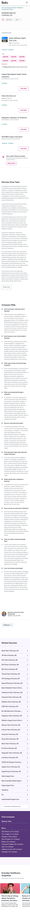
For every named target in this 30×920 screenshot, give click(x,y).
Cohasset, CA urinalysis (9, 852)
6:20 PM (5, 61)
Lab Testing (8, 7)
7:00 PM (21, 61)
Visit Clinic (23, 88)
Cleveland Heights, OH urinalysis (12, 844)
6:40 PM (13, 61)
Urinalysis (14, 7)
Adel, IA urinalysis (7, 847)
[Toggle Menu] (25, 2)
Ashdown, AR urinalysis (9, 837)
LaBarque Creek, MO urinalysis (12, 849)
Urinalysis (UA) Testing (7, 9)
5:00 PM (5, 57)
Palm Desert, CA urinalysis (10, 831)
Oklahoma (19, 7)
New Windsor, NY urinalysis (11, 839)
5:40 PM (21, 57)
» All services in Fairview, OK (11, 806)
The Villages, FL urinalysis (10, 834)
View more (4, 64)
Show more (6, 287)
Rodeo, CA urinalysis (8, 842)
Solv (3, 7)
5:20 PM (13, 57)
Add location (11, 163)
